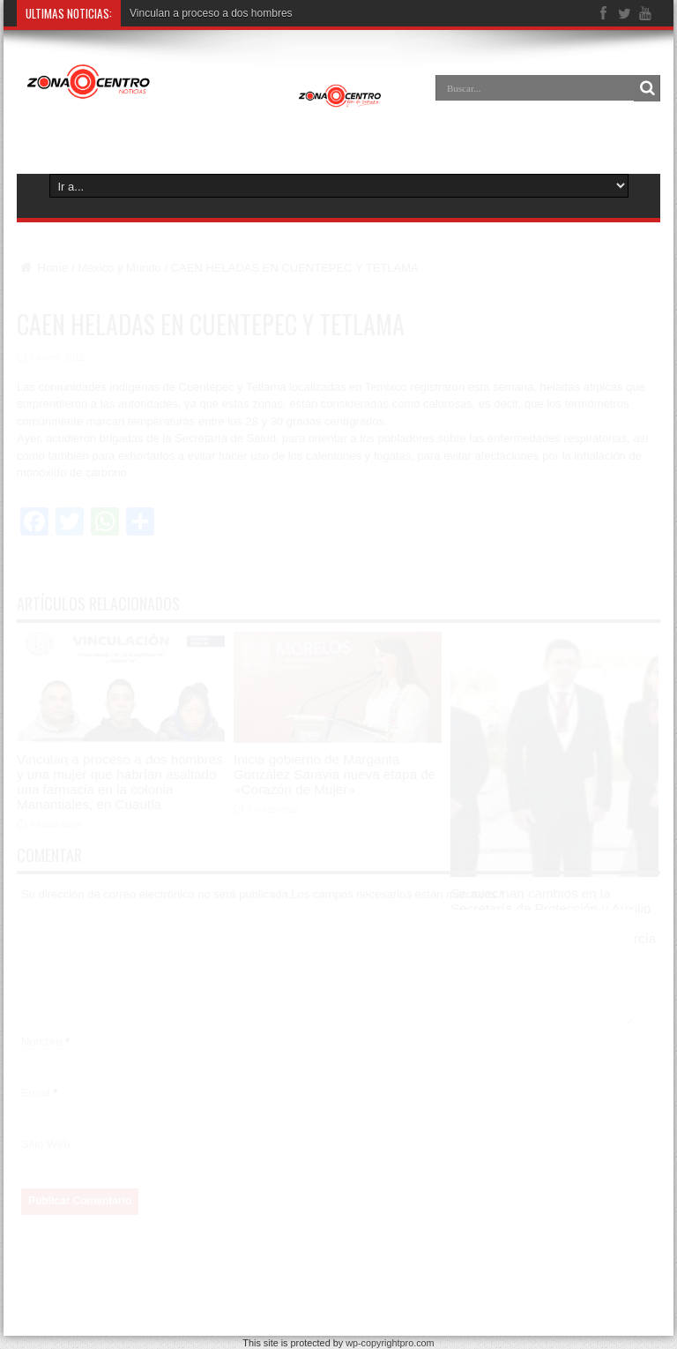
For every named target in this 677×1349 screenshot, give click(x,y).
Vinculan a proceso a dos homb (204, 13)
